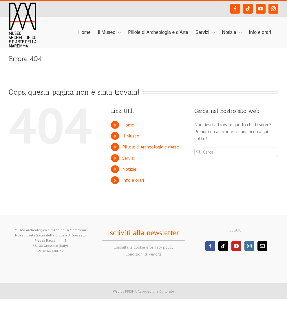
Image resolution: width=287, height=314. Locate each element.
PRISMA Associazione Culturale (149, 291)
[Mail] (262, 246)
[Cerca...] (236, 152)
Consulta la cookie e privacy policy (143, 247)
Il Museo (130, 136)
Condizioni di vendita (143, 254)
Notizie (129, 169)
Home (128, 125)
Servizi (128, 158)
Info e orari (133, 180)
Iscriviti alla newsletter (143, 232)
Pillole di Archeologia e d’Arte (150, 147)
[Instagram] (249, 246)
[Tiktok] (223, 246)
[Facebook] (210, 246)
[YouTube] (236, 246)
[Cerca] (198, 152)
